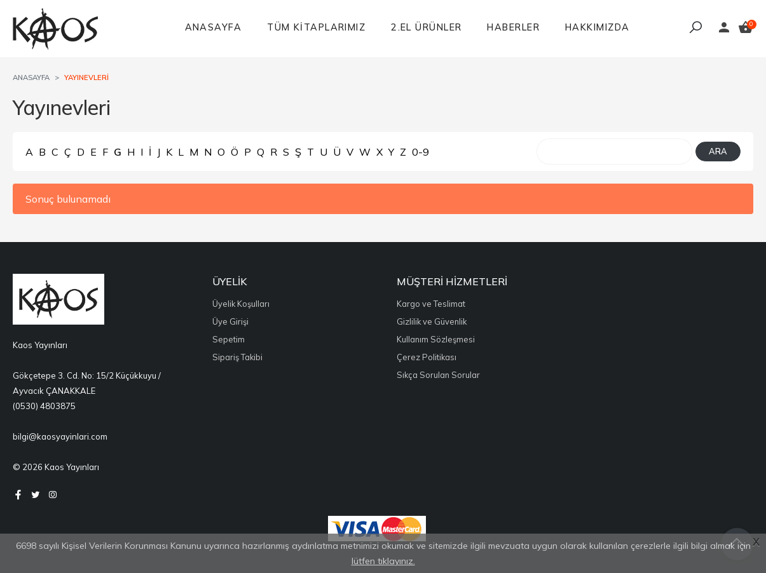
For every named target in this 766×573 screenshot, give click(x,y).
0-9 (420, 151)
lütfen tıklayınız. (383, 561)
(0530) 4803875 (44, 406)
